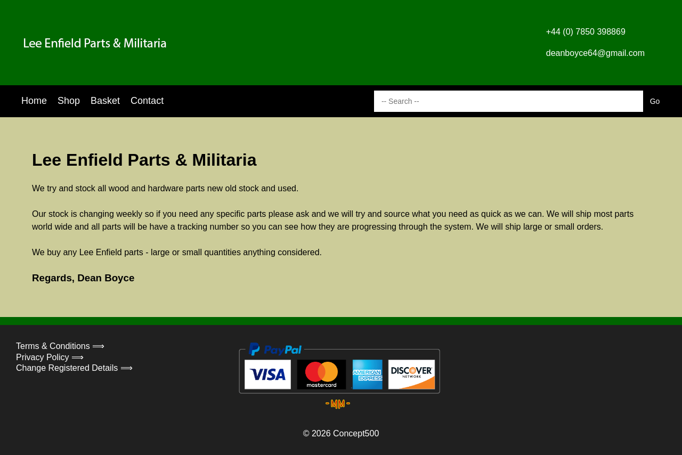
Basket (105, 100)
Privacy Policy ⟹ (50, 357)
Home (34, 100)
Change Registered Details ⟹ (74, 367)
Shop (69, 100)
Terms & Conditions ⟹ (60, 346)
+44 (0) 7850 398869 (586, 31)
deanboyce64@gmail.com (595, 53)
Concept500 (356, 433)
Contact (147, 100)
